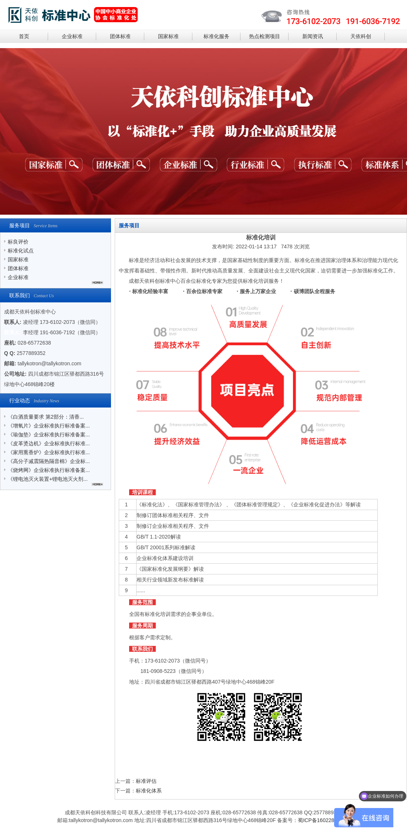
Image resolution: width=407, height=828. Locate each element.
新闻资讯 (312, 36)
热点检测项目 (264, 36)
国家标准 (168, 36)
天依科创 (360, 36)
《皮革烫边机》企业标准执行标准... (49, 443)
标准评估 (146, 781)
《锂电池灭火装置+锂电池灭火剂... (48, 479)
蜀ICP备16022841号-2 (324, 820)
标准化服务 (216, 36)
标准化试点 (21, 251)
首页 (24, 36)
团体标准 (120, 36)
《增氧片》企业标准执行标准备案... (49, 426)
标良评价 (18, 242)
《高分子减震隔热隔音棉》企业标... (49, 461)
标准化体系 (149, 791)
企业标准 (72, 36)
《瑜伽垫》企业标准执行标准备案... (49, 435)
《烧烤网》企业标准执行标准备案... (49, 470)
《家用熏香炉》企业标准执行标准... (49, 452)
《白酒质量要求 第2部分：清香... (46, 417)
